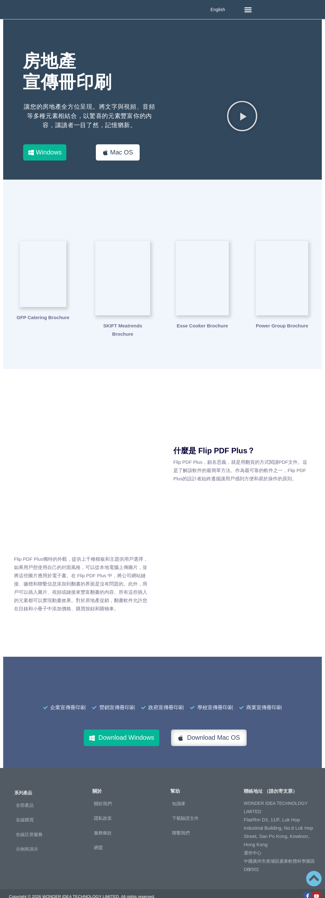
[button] (248, 9)
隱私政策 (103, 807)
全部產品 (25, 794)
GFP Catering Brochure (43, 315)
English (217, 9)
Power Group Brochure (282, 315)
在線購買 (25, 809)
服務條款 (103, 822)
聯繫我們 (181, 822)
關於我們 (103, 792)
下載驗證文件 (185, 807)
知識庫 (178, 792)
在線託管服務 (29, 823)
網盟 (98, 836)
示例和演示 (27, 838)
